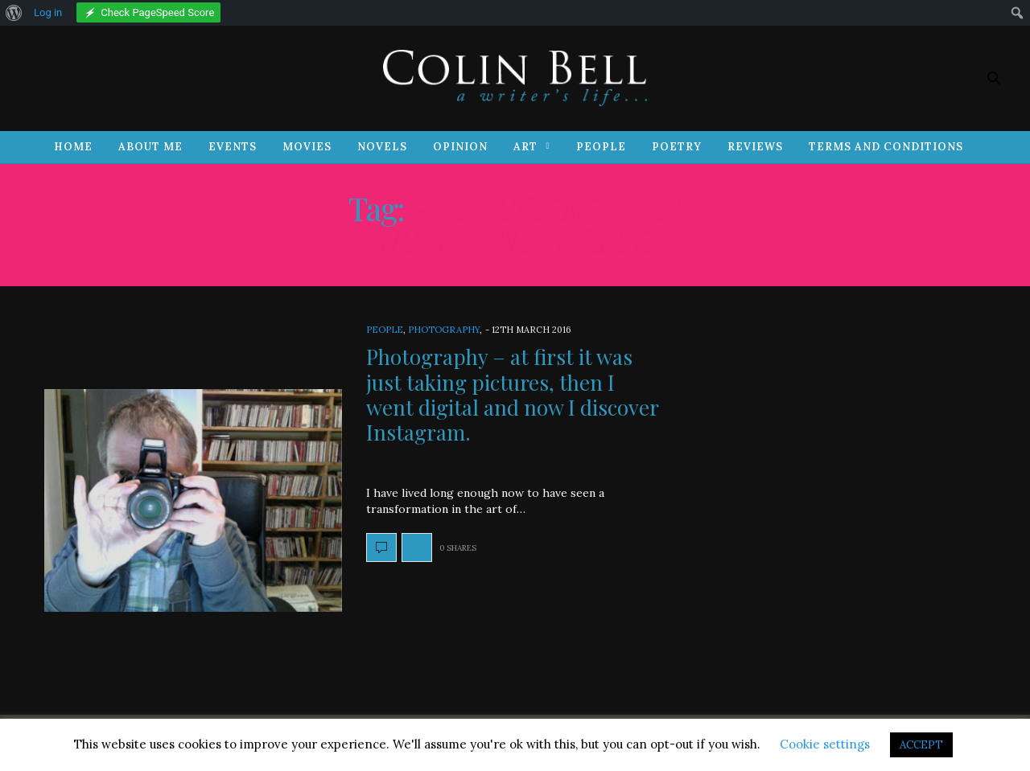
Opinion (460, 147)
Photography (444, 329)
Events (232, 147)
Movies (307, 147)
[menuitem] (14, 13)
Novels (382, 147)
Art (525, 147)
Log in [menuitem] (48, 12)
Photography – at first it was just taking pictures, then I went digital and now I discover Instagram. (512, 394)
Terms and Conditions (886, 147)
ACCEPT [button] (921, 745)
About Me (150, 147)
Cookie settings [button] (825, 744)
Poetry (677, 147)
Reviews (755, 147)
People (601, 147)
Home (73, 147)
